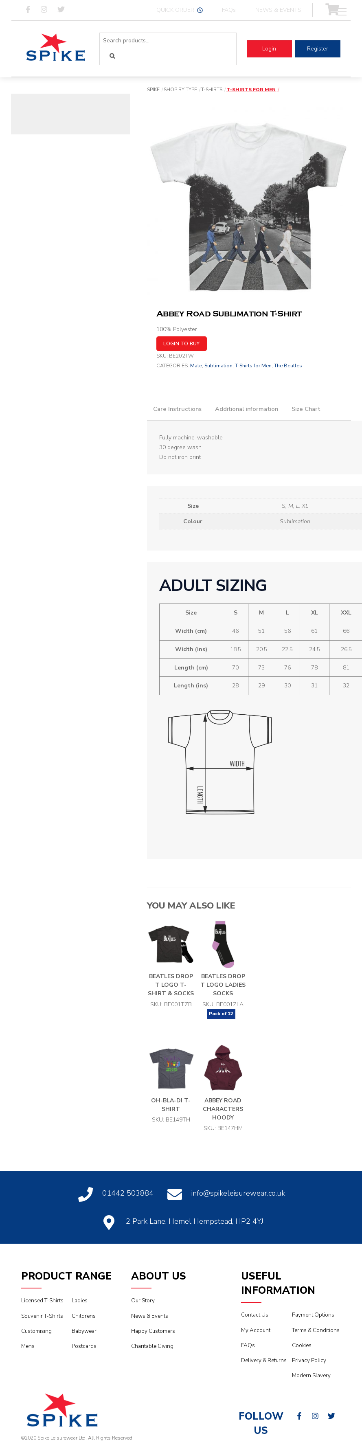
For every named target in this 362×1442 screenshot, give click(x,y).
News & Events (149, 1316)
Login (269, 49)
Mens (28, 1346)
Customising (36, 1331)
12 (230, 1013)
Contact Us (254, 1315)
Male (196, 365)
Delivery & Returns (264, 1360)
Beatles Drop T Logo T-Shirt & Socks (171, 984)
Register (317, 49)
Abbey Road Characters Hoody (223, 1109)
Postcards (84, 1346)
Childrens (84, 1316)
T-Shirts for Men (251, 89)
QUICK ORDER (179, 10)
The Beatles (288, 365)
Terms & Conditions (316, 1330)
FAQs (229, 10)
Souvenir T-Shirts (42, 1316)
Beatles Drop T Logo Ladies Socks (223, 984)
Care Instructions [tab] (177, 409)
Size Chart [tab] (306, 409)
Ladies (80, 1300)
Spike (153, 89)
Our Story (143, 1300)
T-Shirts (211, 89)
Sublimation (218, 365)
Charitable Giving (152, 1346)
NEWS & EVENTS (278, 10)
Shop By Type (180, 89)
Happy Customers (153, 1331)
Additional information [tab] (246, 409)
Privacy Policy (309, 1360)
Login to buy (181, 343)
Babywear (84, 1331)
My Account (255, 1330)
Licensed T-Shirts (42, 1300)
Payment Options (313, 1315)
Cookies (302, 1345)
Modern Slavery (311, 1375)
